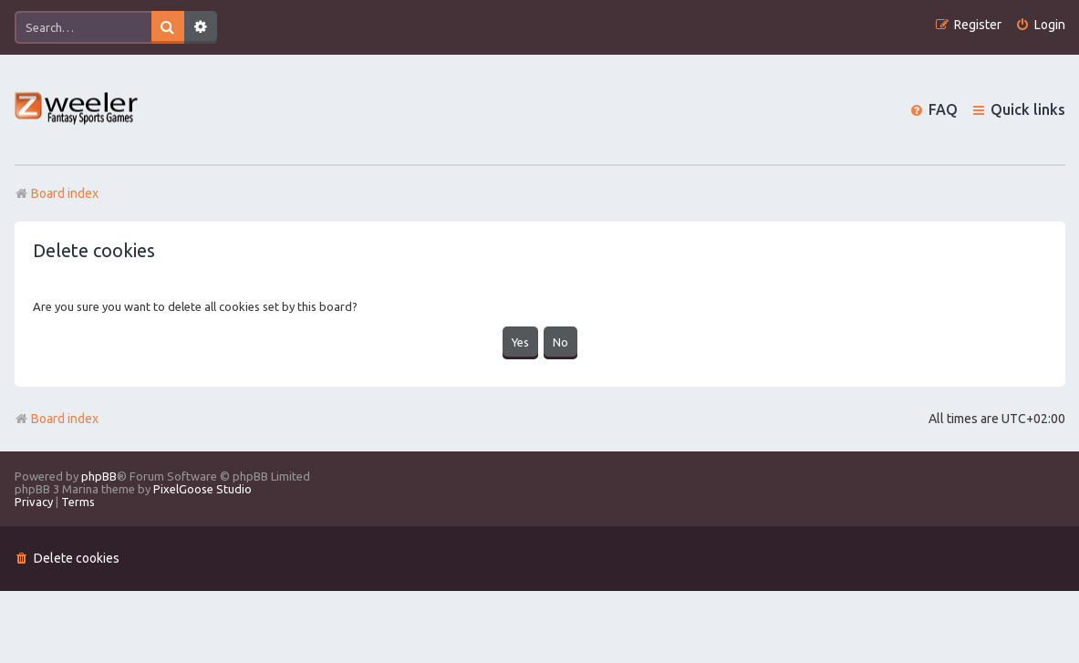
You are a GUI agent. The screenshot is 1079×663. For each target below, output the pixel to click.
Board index (57, 418)
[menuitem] (1040, 25)
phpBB (99, 476)
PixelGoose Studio (202, 488)
